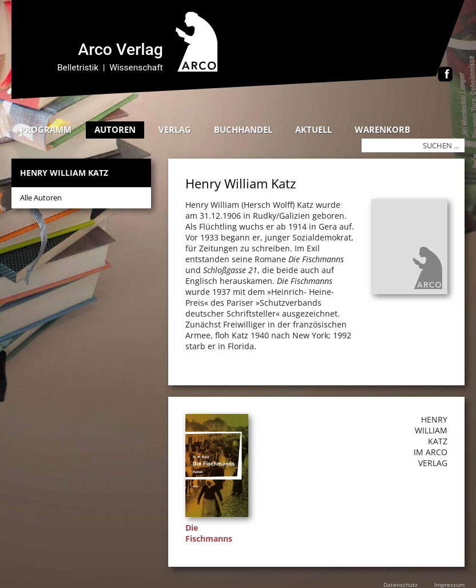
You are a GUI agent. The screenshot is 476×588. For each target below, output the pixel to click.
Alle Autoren (41, 197)
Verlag (174, 129)
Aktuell (313, 129)
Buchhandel (243, 129)
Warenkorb (382, 129)
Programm (46, 129)
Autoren (115, 129)
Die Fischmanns (208, 533)
